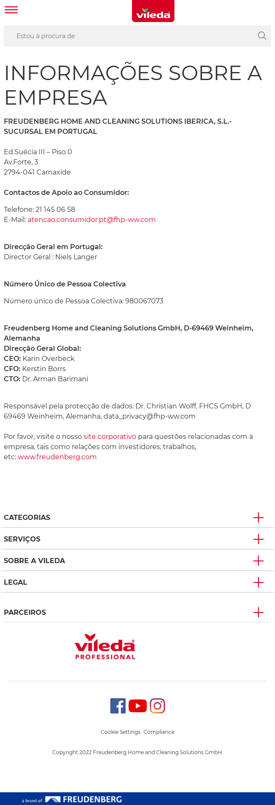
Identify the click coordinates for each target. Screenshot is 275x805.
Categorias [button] (27, 518)
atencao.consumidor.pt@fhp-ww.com (92, 220)
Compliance (158, 732)
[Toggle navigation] (11, 11)
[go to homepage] (153, 11)
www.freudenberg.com (57, 457)
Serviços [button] (22, 539)
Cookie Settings (120, 732)
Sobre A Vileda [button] (34, 561)
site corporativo (111, 437)
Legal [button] (15, 582)
